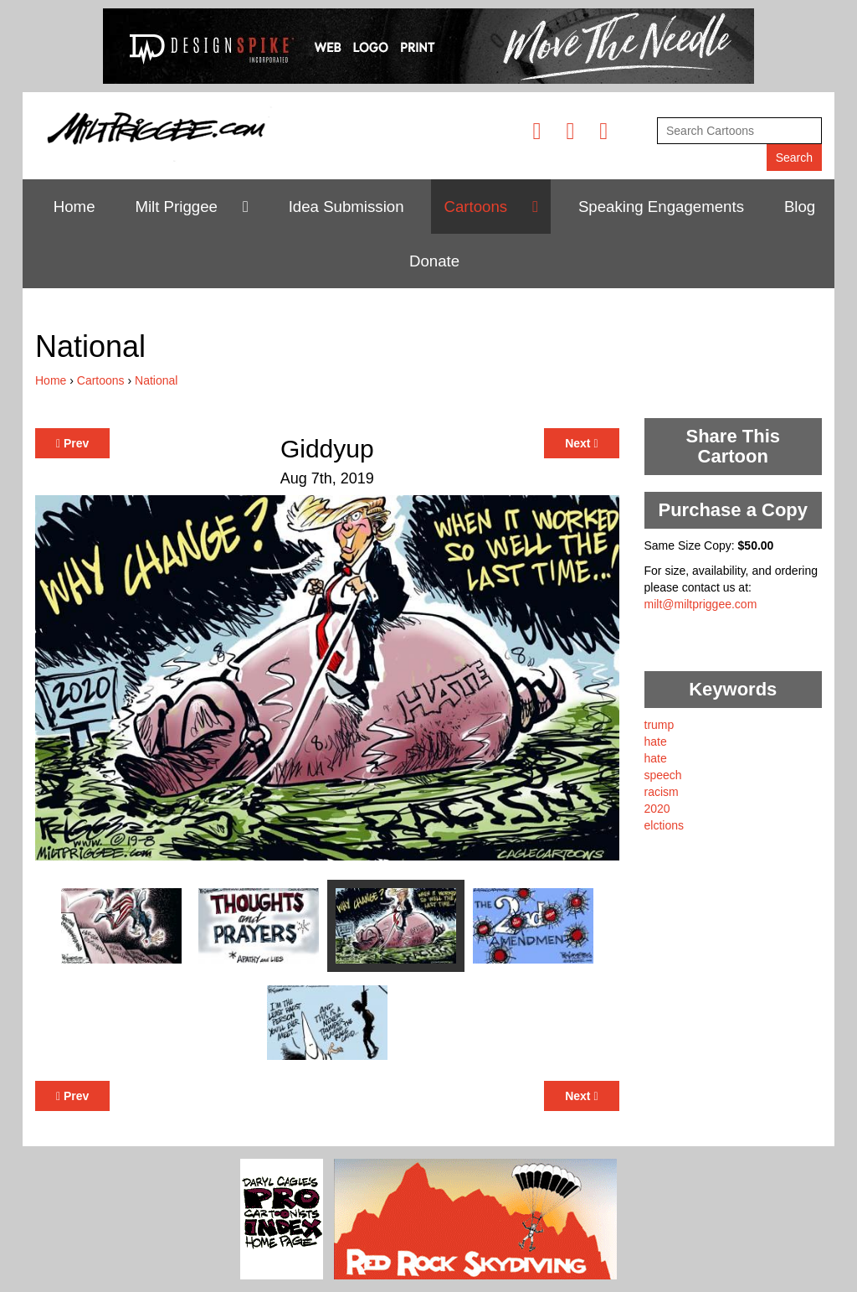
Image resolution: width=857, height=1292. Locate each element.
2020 (657, 808)
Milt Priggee (176, 206)
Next (581, 443)
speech (663, 775)
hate (655, 741)
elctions (664, 825)
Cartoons (475, 206)
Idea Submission (346, 206)
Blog (799, 206)
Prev (72, 443)
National (156, 380)
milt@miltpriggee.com (700, 604)
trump (659, 724)
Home (74, 206)
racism (661, 791)
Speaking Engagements (661, 206)
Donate (434, 261)
